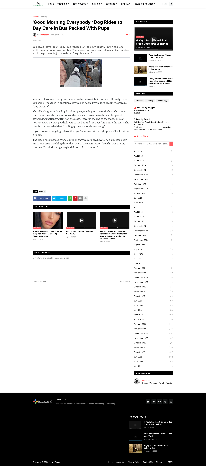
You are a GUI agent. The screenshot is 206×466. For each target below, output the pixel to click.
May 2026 (153, 151)
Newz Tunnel (54, 462)
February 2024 (153, 268)
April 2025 (153, 212)
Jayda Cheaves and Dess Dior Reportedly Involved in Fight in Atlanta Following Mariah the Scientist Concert (113, 235)
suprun (137, 113)
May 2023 (153, 310)
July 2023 (153, 301)
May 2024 (153, 258)
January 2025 (153, 226)
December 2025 (153, 174)
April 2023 (153, 314)
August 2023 (153, 296)
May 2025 (153, 207)
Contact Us (148, 462)
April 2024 (153, 263)
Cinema (124, 4)
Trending (62, 4)
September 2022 (153, 347)
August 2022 (153, 352)
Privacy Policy (134, 462)
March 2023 (153, 319)
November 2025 (153, 179)
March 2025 (153, 216)
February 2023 (153, 324)
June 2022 (153, 361)
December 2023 (153, 277)
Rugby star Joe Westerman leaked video (160, 68)
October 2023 (153, 286)
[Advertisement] (81, 168)
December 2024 (153, 230)
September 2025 (153, 188)
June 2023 (153, 305)
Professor (145, 380)
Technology (79, 4)
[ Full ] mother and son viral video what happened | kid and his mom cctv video (160, 80)
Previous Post (40, 281)
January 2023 (153, 328)
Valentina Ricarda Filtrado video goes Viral (159, 56)
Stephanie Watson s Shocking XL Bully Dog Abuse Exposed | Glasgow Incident (47, 233)
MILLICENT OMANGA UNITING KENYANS (79, 232)
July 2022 (153, 357)
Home (51, 4)
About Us (120, 462)
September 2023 (153, 291)
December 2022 (153, 333)
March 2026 (153, 160)
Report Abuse (142, 136)
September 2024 (153, 240)
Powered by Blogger (144, 108)
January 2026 (153, 170)
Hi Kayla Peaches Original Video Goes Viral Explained (158, 423)
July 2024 (153, 249)
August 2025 (153, 193)
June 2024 (153, 254)
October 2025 (153, 184)
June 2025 (153, 202)
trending (43, 17)
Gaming (96, 4)
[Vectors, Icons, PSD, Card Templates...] (151, 144)
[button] (164, 4)
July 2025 (153, 198)
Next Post (124, 281)
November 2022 (153, 338)
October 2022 (153, 342)
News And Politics (144, 4)
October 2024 (153, 235)
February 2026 (153, 165)
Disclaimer (160, 462)
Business (110, 4)
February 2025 (153, 221)
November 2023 (153, 282)
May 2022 (153, 366)
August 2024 (153, 244)
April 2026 (153, 156)
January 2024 (153, 272)
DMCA (170, 462)
